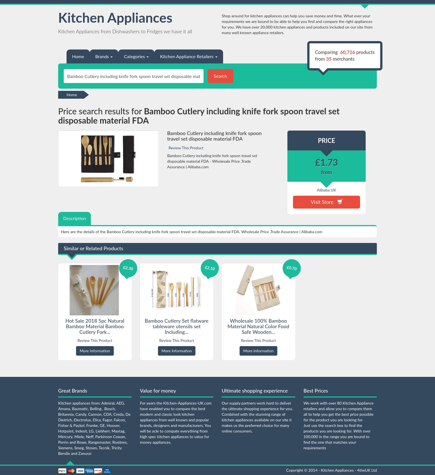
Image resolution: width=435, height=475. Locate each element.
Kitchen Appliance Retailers (188, 56)
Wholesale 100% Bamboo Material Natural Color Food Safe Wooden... (258, 326)
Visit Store (326, 202)
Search (220, 76)
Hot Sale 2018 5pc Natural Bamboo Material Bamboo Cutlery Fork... (94, 326)
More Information (95, 350)
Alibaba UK (326, 190)
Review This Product (186, 147)
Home (78, 56)
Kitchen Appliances (115, 17)
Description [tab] (74, 218)
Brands (104, 56)
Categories (136, 56)
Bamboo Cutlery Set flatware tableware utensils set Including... (177, 326)
